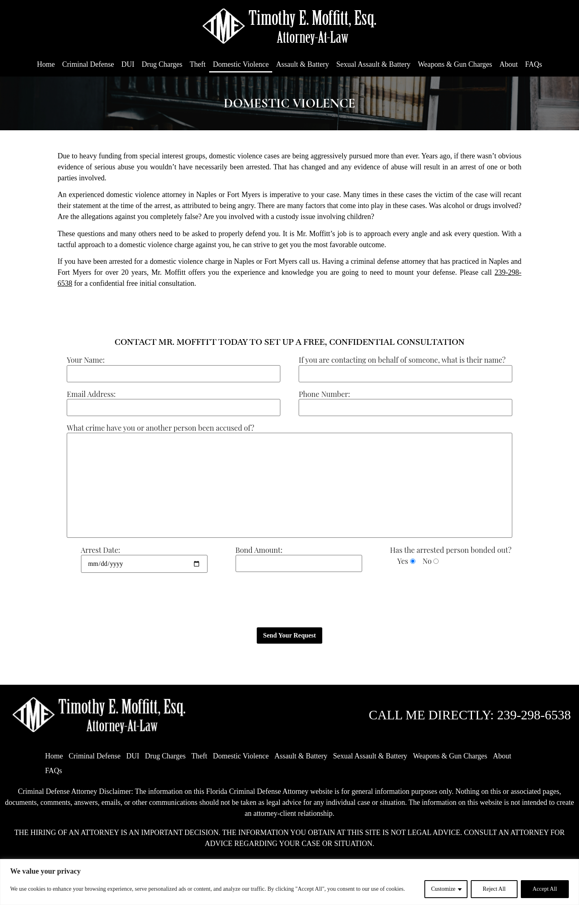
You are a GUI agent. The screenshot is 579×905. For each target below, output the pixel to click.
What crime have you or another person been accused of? (160, 428)
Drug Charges (162, 64)
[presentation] (119, 600)
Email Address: (91, 394)
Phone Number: (324, 394)
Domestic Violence (241, 64)
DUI (127, 64)
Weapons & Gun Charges (455, 64)
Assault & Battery (302, 64)
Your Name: (86, 360)
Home (46, 64)
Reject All (494, 889)
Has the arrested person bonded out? (450, 550)
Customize (443, 889)
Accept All (545, 889)
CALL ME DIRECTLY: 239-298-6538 (470, 715)
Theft (197, 64)
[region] (289, 882)
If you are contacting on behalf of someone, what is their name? (402, 360)
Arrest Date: (100, 550)
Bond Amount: (259, 550)
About (509, 64)
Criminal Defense (88, 64)
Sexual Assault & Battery (373, 64)
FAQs (533, 64)
